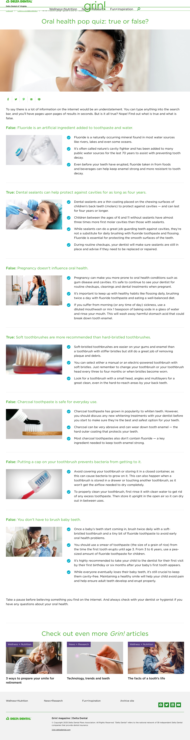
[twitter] (16, 99)
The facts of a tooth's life (146, 678)
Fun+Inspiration (121, 15)
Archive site (127, 700)
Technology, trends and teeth (88, 678)
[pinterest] (23, 99)
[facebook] (8, 99)
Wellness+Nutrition (63, 15)
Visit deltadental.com (61, 730)
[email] (31, 99)
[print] (39, 99)
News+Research (93, 15)
